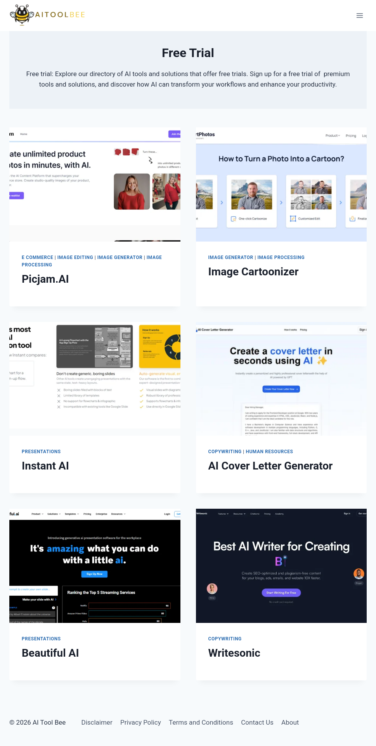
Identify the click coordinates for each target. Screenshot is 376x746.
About (290, 722)
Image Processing (281, 257)
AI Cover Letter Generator (270, 465)
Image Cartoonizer (253, 271)
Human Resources (269, 451)
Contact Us (257, 722)
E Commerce (37, 257)
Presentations (41, 451)
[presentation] (94, 184)
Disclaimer (96, 722)
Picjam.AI (45, 279)
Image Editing (75, 257)
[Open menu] (359, 15)
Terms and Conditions (201, 722)
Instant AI (45, 465)
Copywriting (225, 451)
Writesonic (234, 653)
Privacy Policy (140, 722)
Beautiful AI (50, 653)
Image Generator (119, 257)
